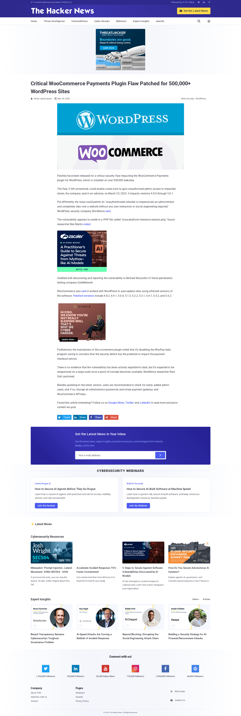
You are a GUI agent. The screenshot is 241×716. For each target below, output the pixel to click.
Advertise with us (39, 697)
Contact (34, 701)
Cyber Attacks (102, 21)
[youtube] (105, 673)
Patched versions (83, 295)
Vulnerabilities (79, 21)
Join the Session (46, 505)
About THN (36, 693)
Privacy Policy (82, 701)
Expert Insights (141, 21)
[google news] (195, 672)
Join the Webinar (138, 505)
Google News (116, 402)
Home (34, 21)
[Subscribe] (160, 455)
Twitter (129, 402)
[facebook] (165, 673)
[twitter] (45, 673)
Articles (206, 599)
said (107, 211)
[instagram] (135, 673)
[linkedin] (75, 673)
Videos (195, 599)
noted (87, 224)
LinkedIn (145, 402)
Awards (160, 21)
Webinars (121, 21)
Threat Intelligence (54, 21)
